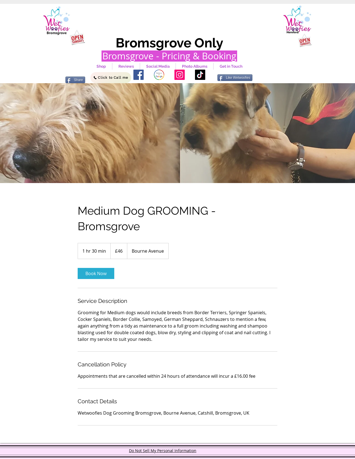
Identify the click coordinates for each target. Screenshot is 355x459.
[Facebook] (138, 75)
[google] (159, 75)
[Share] (75, 80)
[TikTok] (200, 75)
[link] (96, 273)
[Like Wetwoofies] (234, 77)
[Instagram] (179, 75)
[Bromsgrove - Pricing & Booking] (169, 56)
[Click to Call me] (110, 77)
